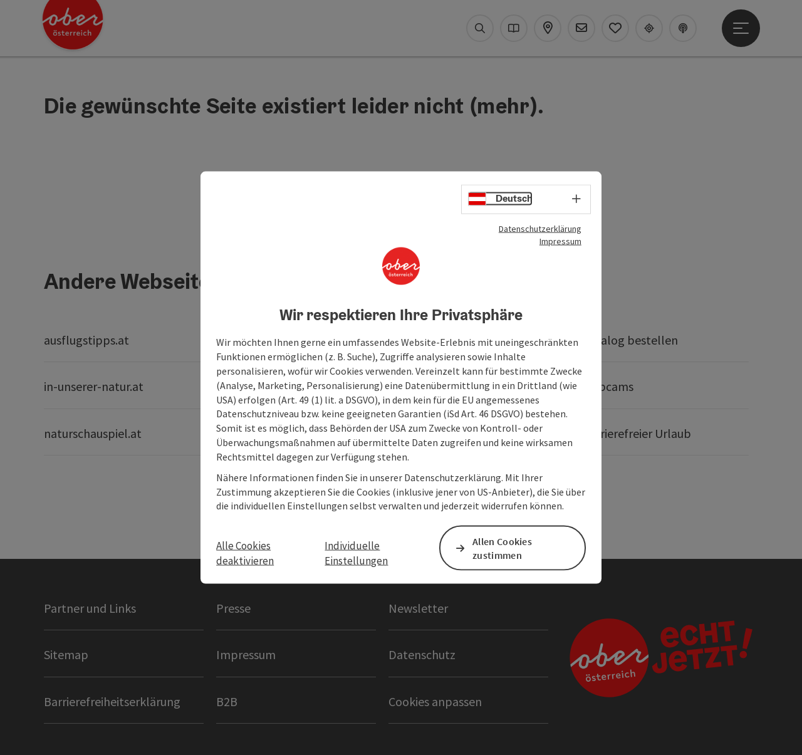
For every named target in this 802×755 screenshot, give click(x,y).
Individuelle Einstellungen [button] (356, 552)
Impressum (560, 240)
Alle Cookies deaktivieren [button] (245, 552)
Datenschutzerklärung (540, 228)
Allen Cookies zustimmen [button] (502, 547)
